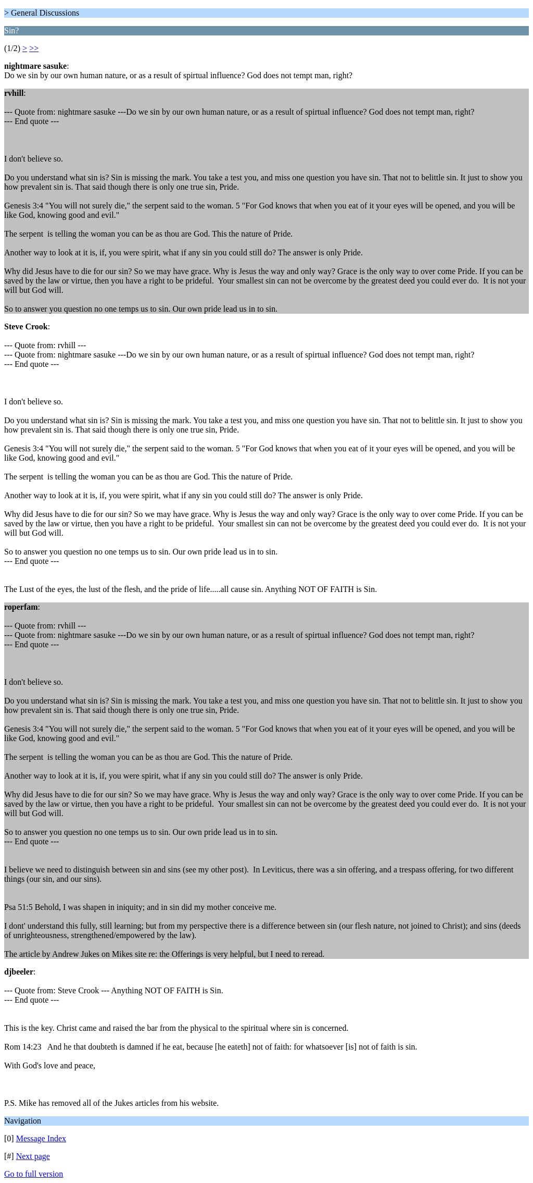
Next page (33, 1156)
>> (34, 48)
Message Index (41, 1138)
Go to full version (33, 1173)
